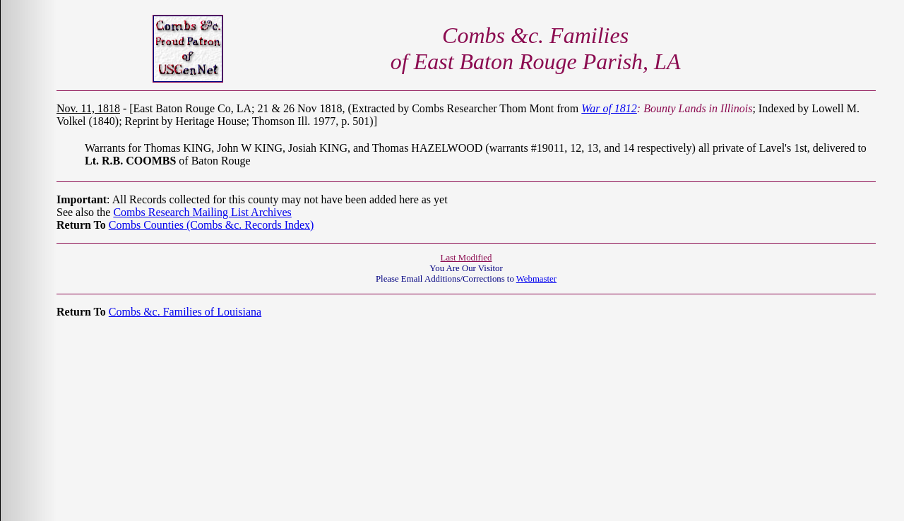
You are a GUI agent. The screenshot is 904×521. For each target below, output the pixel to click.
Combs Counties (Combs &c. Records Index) (211, 225)
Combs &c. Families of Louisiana (185, 312)
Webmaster (536, 279)
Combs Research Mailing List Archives (202, 212)
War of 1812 (609, 108)
